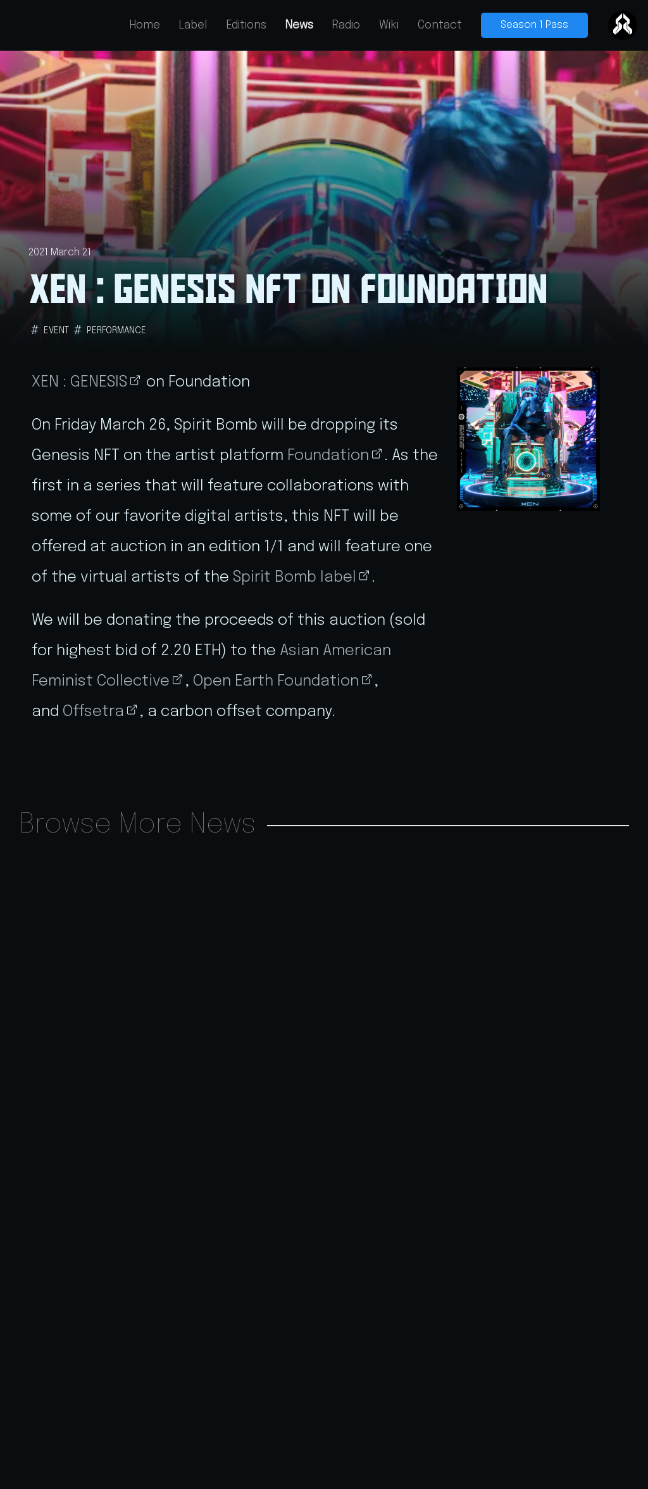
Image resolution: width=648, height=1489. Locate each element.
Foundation (328, 456)
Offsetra (93, 712)
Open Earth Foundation (276, 681)
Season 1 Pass (534, 25)
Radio (346, 25)
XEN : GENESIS (79, 382)
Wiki (389, 25)
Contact (440, 25)
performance (116, 330)
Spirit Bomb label (294, 577)
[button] (528, 438)
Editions (246, 25)
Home (145, 25)
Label (193, 25)
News (299, 25)
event (56, 330)
